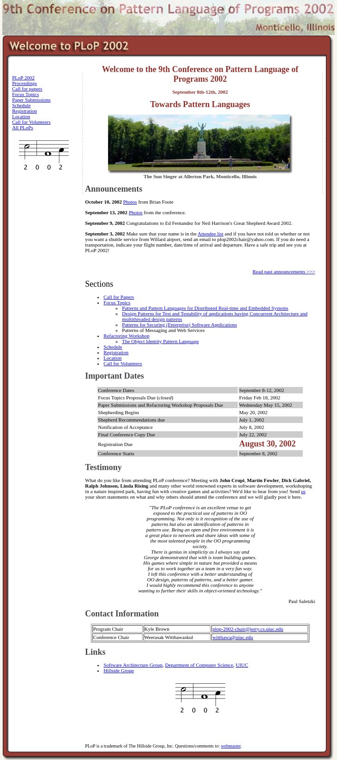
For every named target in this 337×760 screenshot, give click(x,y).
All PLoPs (22, 127)
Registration (24, 111)
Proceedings (24, 83)
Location (21, 116)
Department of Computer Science (199, 665)
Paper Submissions (31, 100)
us (303, 491)
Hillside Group (118, 670)
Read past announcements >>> (284, 271)
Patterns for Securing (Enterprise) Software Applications (179, 324)
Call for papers (27, 88)
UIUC (242, 665)
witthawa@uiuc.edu (232, 637)
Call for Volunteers (31, 122)
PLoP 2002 (23, 77)
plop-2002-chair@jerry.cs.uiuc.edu (247, 629)
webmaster (231, 745)
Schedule (21, 105)
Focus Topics (25, 94)
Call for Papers (118, 297)
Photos (130, 202)
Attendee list (210, 233)
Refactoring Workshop (126, 335)
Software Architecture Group (132, 665)
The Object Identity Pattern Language (160, 341)
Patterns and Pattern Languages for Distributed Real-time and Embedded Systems (205, 308)
